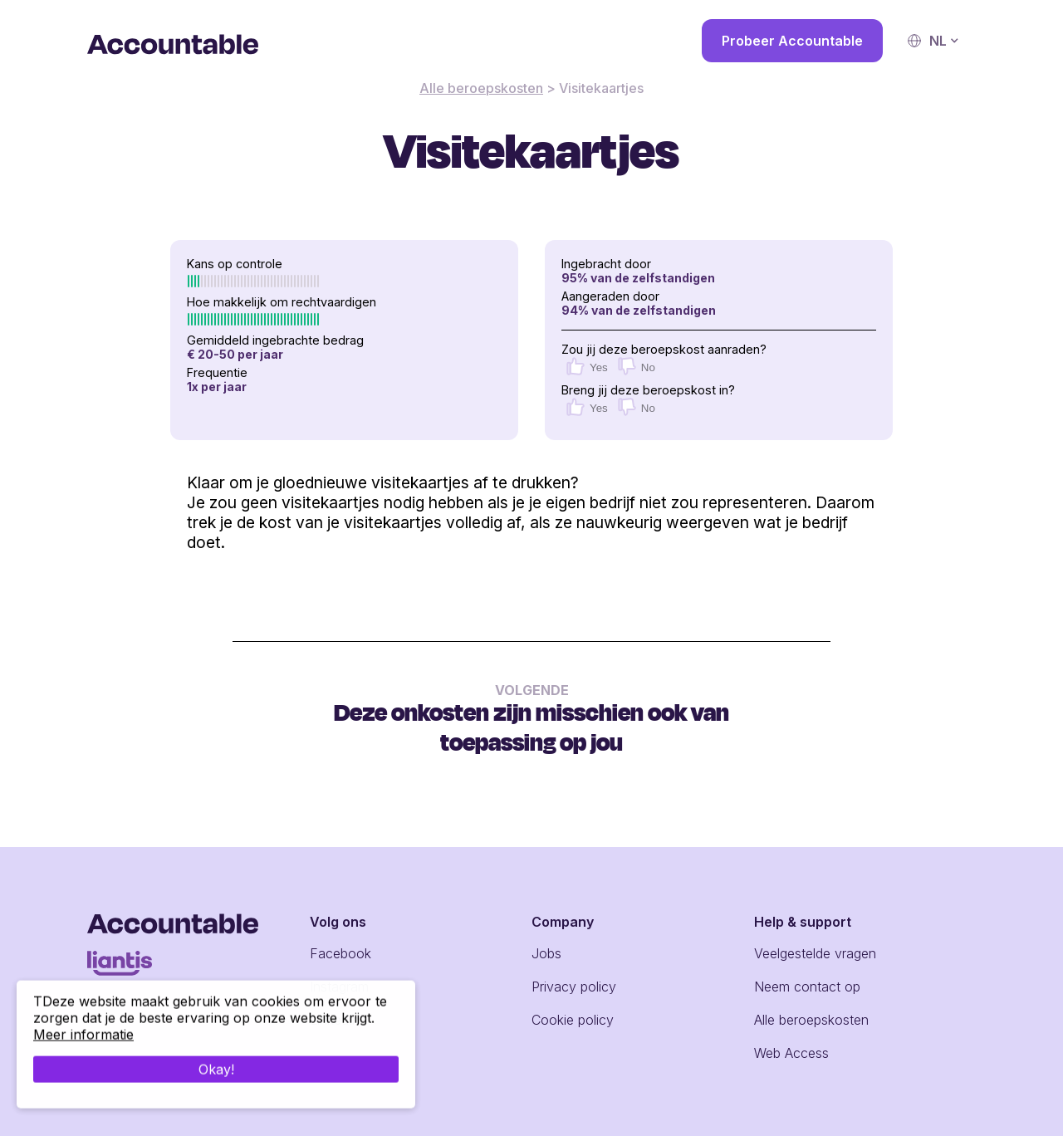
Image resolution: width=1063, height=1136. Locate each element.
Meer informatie (83, 1058)
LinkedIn (335, 1019)
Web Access (791, 1053)
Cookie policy (573, 1019)
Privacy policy (574, 986)
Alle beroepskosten (481, 88)
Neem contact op (807, 986)
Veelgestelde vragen (815, 953)
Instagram (339, 986)
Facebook (340, 953)
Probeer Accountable (792, 40)
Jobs (546, 953)
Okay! (216, 1093)
